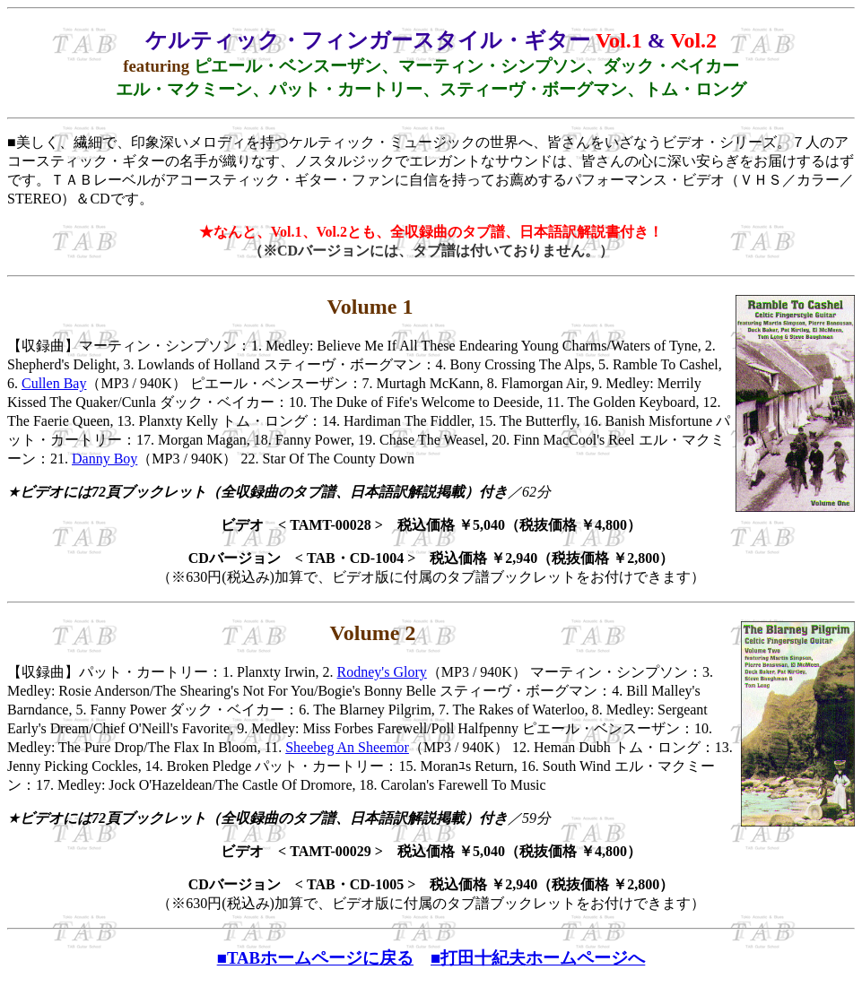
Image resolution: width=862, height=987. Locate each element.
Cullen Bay (54, 383)
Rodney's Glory (382, 672)
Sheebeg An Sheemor (347, 747)
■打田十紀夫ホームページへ (538, 957)
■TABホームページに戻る (315, 957)
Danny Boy (104, 458)
